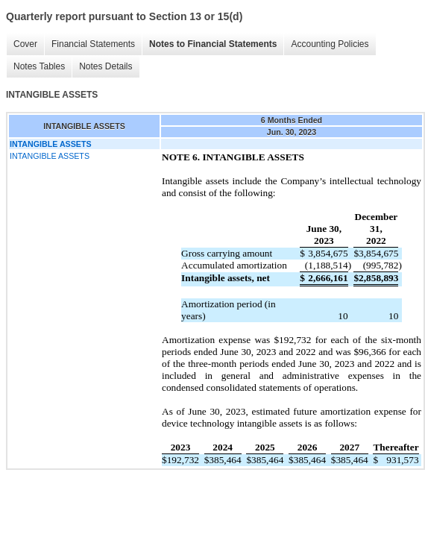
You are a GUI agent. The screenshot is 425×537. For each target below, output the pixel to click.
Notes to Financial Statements (213, 44)
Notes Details (105, 66)
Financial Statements (93, 44)
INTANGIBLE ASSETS (49, 155)
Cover (25, 44)
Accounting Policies (329, 44)
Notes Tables (39, 66)
